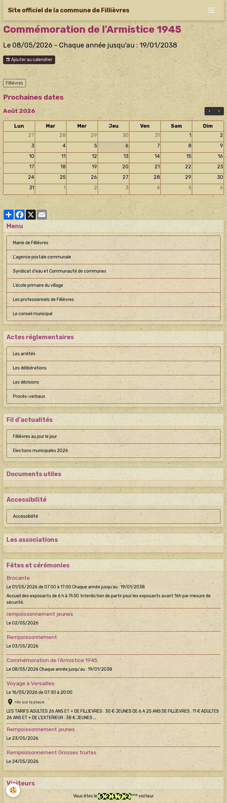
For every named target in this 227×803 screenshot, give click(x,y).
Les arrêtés (24, 353)
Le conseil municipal (32, 313)
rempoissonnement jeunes (39, 614)
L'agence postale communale (42, 257)
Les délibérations (30, 368)
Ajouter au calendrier (29, 60)
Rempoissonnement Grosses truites (51, 752)
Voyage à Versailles (30, 683)
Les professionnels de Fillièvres (43, 299)
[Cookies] (13, 790)
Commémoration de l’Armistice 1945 (51, 660)
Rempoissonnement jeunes (40, 729)
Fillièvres (14, 83)
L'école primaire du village (38, 285)
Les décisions (26, 382)
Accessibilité (25, 516)
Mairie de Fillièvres (30, 242)
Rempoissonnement (31, 637)
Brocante (18, 578)
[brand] (68, 10)
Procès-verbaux (29, 396)
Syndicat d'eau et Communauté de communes (59, 271)
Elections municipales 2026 (40, 450)
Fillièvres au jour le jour (35, 436)
